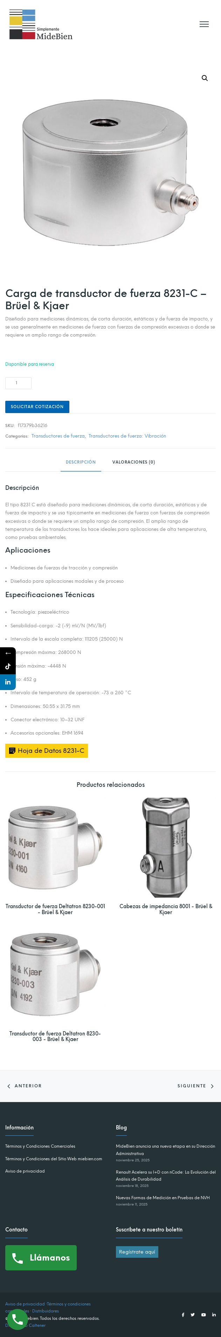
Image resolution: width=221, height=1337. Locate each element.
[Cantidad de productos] (18, 383)
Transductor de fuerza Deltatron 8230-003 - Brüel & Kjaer (55, 1037)
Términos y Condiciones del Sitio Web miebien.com (53, 1158)
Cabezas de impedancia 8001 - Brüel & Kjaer (165, 910)
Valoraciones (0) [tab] (133, 463)
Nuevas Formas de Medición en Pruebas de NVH (163, 1197)
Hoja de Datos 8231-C (51, 751)
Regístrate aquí (137, 1252)
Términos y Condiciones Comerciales (40, 1146)
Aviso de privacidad (25, 1171)
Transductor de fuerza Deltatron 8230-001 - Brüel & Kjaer (55, 910)
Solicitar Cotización (37, 407)
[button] (205, 78)
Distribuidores (45, 1311)
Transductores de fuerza (58, 436)
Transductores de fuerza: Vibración (127, 436)
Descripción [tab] (81, 463)
